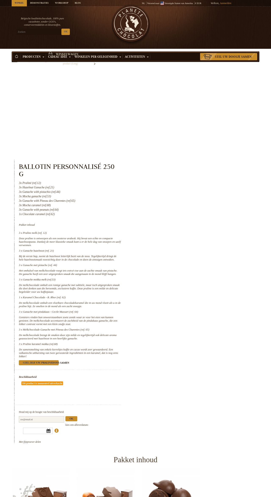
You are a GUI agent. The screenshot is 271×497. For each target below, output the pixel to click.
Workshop (61, 3)
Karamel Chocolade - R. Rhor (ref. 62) (186, 199)
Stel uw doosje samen (233, 50)
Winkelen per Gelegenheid (98, 50)
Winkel (19, 3)
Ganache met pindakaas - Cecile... (104, 493)
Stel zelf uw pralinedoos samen (183, 265)
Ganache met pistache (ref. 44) (182, 167)
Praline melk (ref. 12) (177, 134)
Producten (33, 50)
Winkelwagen (228, 20)
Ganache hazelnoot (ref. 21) (180, 152)
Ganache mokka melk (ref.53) (181, 181)
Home (14, 58)
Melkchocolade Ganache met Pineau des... (167, 493)
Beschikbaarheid (169, 278)
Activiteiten (137, 50)
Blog (78, 3)
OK (61, 32)
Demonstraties (39, 3)
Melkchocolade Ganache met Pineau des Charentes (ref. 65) (198, 231)
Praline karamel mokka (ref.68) (182, 246)
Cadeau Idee (59, 50)
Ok (213, 308)
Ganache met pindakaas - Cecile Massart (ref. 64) (192, 213)
